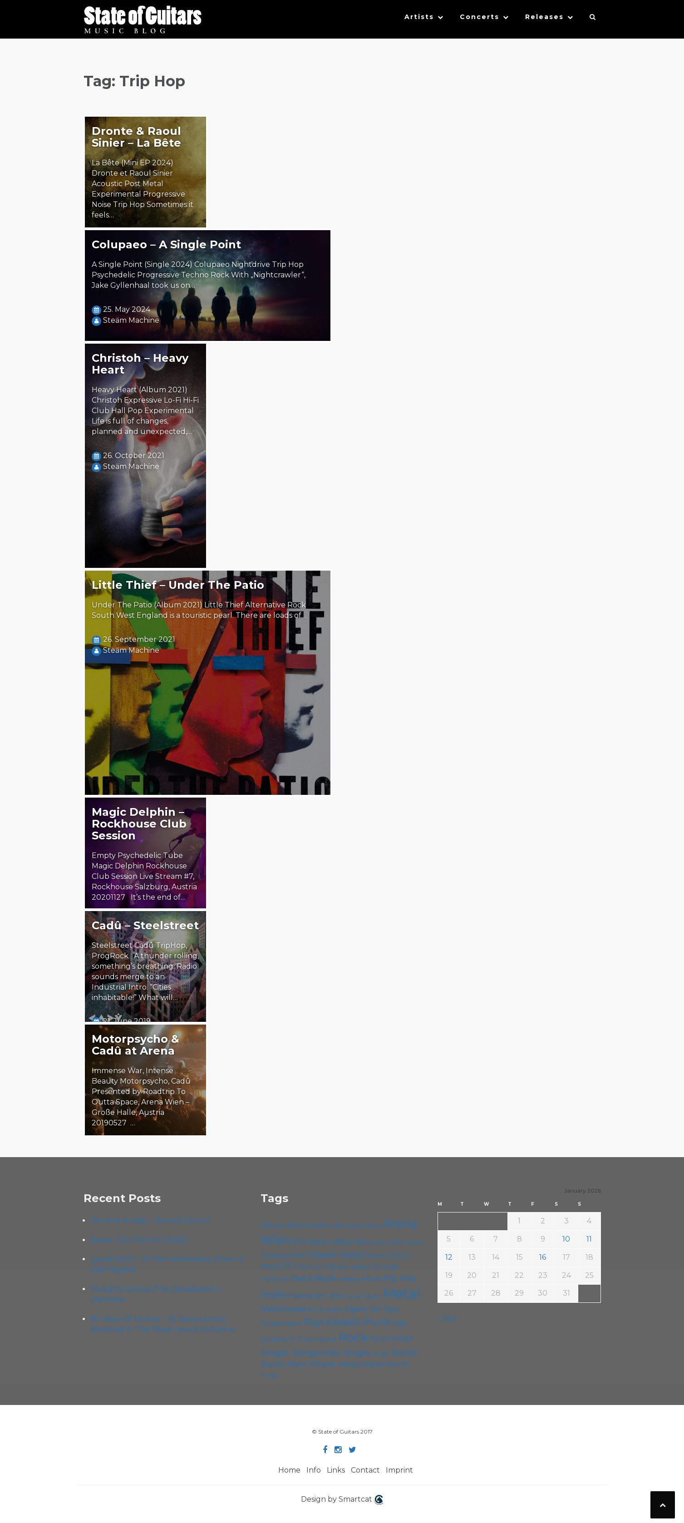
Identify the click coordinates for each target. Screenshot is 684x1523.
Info (313, 1470)
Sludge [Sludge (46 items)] (380, 1353)
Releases (544, 17)
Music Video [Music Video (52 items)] (325, 1309)
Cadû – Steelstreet (145, 925)
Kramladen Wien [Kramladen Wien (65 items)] (317, 1295)
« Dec (448, 1318)
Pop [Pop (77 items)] (391, 1309)
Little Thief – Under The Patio (178, 584)
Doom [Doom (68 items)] (376, 1255)
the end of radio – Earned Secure (150, 1220)
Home (289, 1470)
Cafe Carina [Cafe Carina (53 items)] (406, 1242)
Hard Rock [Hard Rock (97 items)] (313, 1277)
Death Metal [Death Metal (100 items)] (336, 1254)
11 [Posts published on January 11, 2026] (589, 1239)
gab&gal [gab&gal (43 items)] (361, 1267)
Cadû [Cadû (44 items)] (381, 1242)
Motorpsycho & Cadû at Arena (135, 1044)
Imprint (399, 1470)
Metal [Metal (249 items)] (401, 1293)
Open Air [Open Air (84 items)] (363, 1309)
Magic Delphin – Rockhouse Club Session (139, 823)
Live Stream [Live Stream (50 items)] (364, 1296)
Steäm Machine (131, 320)
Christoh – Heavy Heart (140, 363)
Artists (419, 17)
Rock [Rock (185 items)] (353, 1337)
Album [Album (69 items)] (273, 1225)
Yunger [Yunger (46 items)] (270, 1375)
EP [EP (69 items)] (287, 1266)
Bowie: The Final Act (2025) (139, 1240)
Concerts (479, 17)
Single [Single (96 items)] (356, 1352)
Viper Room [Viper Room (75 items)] (386, 1364)
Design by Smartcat (342, 1500)
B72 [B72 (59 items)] (299, 1242)
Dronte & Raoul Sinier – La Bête (136, 136)
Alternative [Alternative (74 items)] (308, 1225)
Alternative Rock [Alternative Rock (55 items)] (356, 1225)
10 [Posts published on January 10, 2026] (566, 1239)
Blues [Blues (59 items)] (364, 1242)
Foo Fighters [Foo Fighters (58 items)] (329, 1266)
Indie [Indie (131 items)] (273, 1294)
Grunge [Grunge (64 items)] (386, 1266)
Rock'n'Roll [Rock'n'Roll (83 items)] (391, 1338)
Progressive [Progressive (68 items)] (281, 1323)
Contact (365, 1470)
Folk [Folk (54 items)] (301, 1266)
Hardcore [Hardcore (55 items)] (275, 1278)
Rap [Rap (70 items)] (400, 1323)
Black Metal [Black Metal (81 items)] (330, 1241)
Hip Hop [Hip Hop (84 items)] (400, 1278)
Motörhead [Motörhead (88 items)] (283, 1309)
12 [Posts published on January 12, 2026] (449, 1257)
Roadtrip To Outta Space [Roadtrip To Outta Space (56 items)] (298, 1339)
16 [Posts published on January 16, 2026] (542, 1257)
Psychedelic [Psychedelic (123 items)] (333, 1322)
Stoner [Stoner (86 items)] (404, 1353)
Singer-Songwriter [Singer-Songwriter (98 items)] (301, 1352)
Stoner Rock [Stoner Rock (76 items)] (284, 1364)
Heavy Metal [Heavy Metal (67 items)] (360, 1278)
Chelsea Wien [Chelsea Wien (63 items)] (284, 1256)
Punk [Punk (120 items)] (377, 1322)
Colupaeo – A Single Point (166, 244)
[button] (593, 19)
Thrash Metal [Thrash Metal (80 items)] (335, 1364)
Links (336, 1470)
